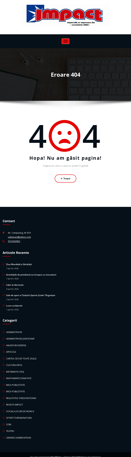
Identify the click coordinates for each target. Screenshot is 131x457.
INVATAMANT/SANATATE (18, 375)
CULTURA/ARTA (14, 362)
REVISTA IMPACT (14, 401)
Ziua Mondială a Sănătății (19, 263)
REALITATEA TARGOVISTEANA (20, 394)
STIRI (8, 420)
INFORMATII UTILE (15, 369)
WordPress (56, 452)
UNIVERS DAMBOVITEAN (18, 433)
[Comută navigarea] (65, 41)
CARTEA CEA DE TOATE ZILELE (20, 356)
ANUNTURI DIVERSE (15, 343)
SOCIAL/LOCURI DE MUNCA (19, 407)
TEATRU (10, 427)
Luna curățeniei (14, 304)
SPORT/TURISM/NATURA (18, 414)
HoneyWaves (78, 452)
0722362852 (14, 241)
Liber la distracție (15, 284)
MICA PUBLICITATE (15, 381)
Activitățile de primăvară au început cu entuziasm (31, 273)
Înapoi (65, 178)
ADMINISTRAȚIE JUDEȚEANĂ (19, 337)
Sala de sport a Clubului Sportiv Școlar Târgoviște (30, 294)
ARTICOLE (11, 349)
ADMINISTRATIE (13, 330)
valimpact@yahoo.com (19, 236)
